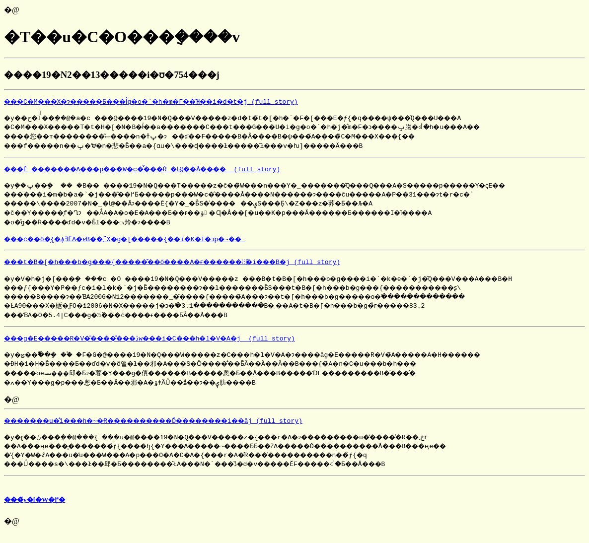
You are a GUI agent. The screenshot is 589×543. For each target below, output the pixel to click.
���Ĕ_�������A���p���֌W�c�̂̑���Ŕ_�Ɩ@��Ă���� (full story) (161, 170)
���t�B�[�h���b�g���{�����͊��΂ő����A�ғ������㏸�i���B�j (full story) (195, 266)
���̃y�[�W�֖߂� (34, 508)
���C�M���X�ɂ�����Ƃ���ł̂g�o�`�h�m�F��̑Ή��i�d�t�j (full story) (170, 101)
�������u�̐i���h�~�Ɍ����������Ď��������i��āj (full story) (174, 427)
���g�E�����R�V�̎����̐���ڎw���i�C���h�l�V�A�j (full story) (168, 343)
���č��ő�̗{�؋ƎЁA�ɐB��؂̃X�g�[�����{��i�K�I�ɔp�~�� (141, 243)
